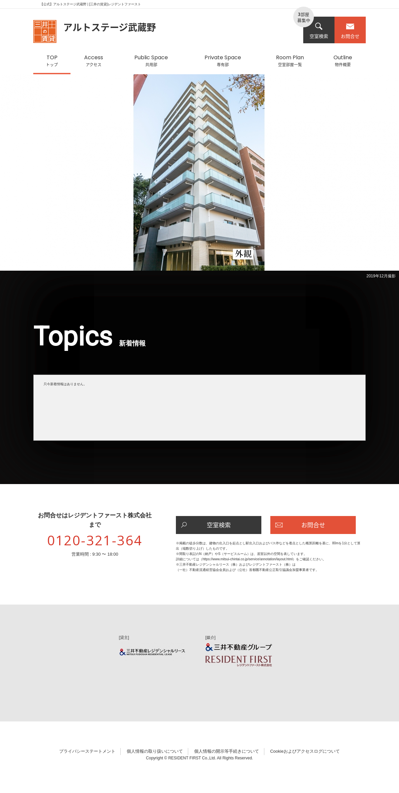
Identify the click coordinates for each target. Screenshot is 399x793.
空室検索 (319, 30)
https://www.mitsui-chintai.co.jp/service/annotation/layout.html (247, 559)
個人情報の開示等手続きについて (226, 751)
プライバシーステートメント (87, 751)
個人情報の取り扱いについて (155, 751)
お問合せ (350, 30)
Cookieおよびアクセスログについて (304, 751)
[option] (199, 177)
